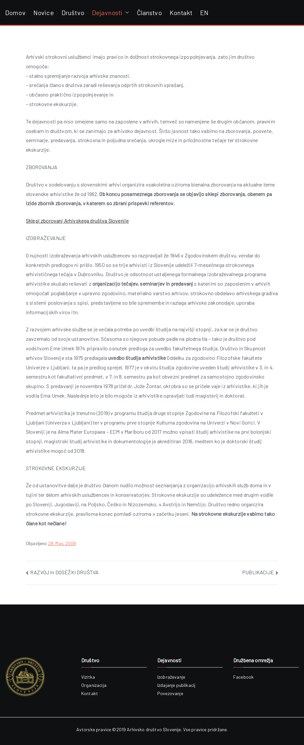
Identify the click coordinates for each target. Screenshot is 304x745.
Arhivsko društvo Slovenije (154, 729)
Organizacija (93, 685)
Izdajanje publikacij (176, 685)
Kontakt (181, 12)
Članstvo (149, 12)
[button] (126, 12)
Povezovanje (170, 693)
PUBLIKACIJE (258, 572)
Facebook (243, 677)
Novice (43, 12)
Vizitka (88, 677)
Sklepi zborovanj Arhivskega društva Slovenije (77, 220)
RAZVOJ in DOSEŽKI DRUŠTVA (64, 572)
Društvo (73, 12)
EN (204, 12)
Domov (15, 12)
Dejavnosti (110, 12)
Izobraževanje (171, 677)
